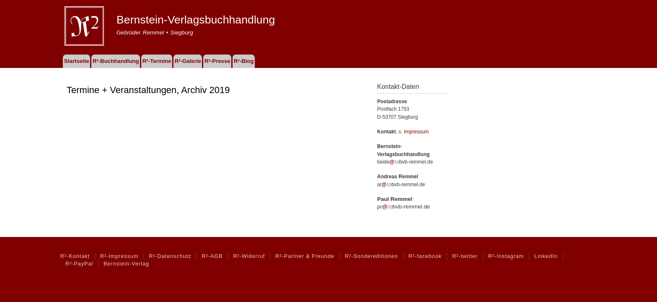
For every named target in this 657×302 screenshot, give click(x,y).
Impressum (416, 132)
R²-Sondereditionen (371, 256)
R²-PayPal (79, 264)
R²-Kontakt (75, 256)
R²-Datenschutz (170, 256)
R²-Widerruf (249, 256)
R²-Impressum (119, 256)
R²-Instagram (506, 256)
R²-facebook (425, 256)
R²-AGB (212, 256)
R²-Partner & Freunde (304, 256)
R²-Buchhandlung (116, 61)
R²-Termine (156, 61)
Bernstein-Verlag (126, 264)
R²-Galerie (188, 61)
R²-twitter (465, 256)
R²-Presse (217, 61)
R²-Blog (244, 61)
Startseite (76, 61)
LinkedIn (545, 256)
